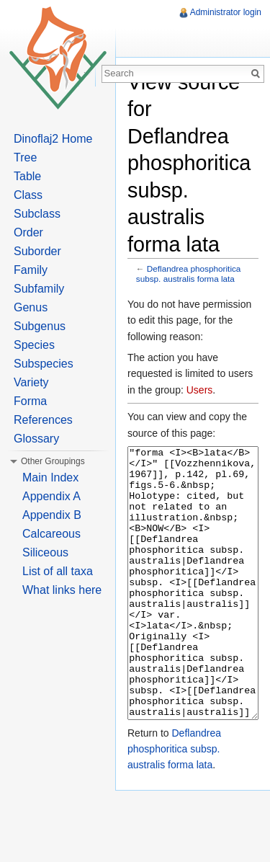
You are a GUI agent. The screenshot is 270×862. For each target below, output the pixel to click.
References (43, 420)
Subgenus (40, 326)
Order (28, 232)
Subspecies (43, 363)
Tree (25, 157)
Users (199, 390)
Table (27, 176)
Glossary (36, 438)
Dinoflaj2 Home (53, 139)
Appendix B (51, 515)
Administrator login (225, 12)
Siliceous (45, 552)
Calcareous (51, 534)
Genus (31, 307)
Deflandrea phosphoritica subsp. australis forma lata (188, 273)
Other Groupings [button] (53, 461)
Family (31, 270)
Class (28, 195)
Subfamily (39, 289)
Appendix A (51, 496)
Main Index (50, 477)
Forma (30, 401)
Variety (31, 382)
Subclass (37, 214)
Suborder (37, 251)
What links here (62, 590)
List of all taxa (57, 571)
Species (34, 345)
